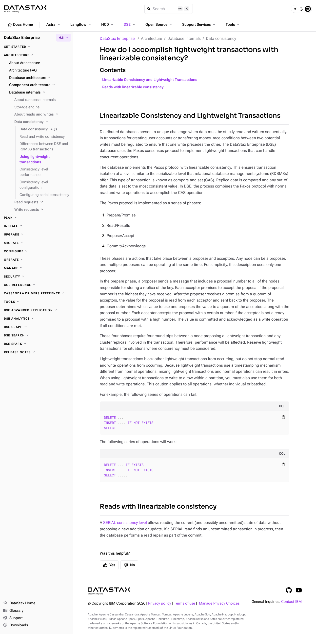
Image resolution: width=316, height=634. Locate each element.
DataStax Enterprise (117, 38)
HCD (107, 24)
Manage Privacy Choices (219, 603)
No (129, 565)
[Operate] (36, 260)
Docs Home (20, 24)
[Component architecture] (39, 85)
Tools (233, 24)
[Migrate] (36, 243)
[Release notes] (36, 352)
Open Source (159, 24)
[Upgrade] (36, 234)
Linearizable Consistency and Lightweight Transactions (149, 80)
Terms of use (184, 603)
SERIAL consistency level (125, 522)
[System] (308, 9)
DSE (130, 24)
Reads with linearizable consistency (132, 87)
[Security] (36, 276)
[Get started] (36, 47)
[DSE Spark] (36, 344)
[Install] (36, 226)
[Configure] (36, 251)
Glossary (13, 610)
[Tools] (36, 302)
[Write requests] (41, 209)
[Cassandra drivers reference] (36, 293)
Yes (109, 565)
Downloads (15, 625)
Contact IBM (291, 602)
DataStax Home (19, 603)
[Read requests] (41, 202)
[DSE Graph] (36, 327)
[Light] (295, 9)
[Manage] (36, 268)
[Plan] (36, 217)
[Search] (168, 9)
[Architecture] (36, 55)
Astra (53, 24)
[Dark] (301, 9)
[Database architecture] (39, 78)
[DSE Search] (36, 335)
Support (13, 618)
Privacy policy (159, 603)
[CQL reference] (36, 285)
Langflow (81, 24)
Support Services (199, 24)
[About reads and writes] (41, 114)
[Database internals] (39, 92)
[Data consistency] (41, 122)
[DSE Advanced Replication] (36, 310)
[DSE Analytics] (36, 318)
